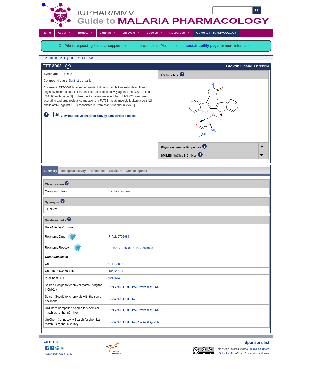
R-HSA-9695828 (142, 248)
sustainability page (202, 45)
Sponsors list (257, 342)
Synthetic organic (80, 80)
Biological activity (73, 171)
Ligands (105, 32)
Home (46, 32)
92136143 (114, 278)
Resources (177, 32)
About (62, 32)
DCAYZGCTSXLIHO (121, 299)
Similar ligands (136, 171)
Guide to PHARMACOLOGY (216, 32)
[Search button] (257, 10)
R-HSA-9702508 (119, 248)
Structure (115, 171)
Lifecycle (128, 32)
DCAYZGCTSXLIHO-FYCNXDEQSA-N (133, 287)
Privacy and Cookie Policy (58, 354)
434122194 (115, 271)
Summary (50, 171)
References (98, 171)
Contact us (51, 342)
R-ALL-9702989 (118, 236)
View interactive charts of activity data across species (94, 116)
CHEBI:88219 (117, 264)
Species (152, 32)
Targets (83, 32)
